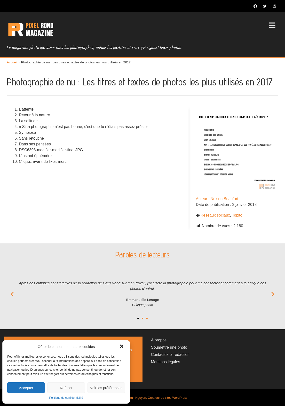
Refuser (66, 388)
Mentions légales (165, 362)
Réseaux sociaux (215, 215)
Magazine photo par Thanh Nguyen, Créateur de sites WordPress (142, 397)
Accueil (12, 62)
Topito (237, 215)
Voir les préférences (106, 388)
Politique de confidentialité (66, 397)
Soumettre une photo (169, 347)
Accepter (26, 388)
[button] (122, 347)
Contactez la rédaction (170, 355)
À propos (158, 340)
